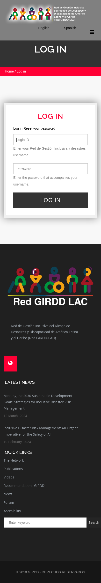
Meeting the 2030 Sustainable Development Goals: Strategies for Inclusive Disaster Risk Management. (38, 402)
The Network (14, 460)
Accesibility (12, 511)
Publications (13, 468)
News (8, 494)
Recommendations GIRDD (24, 485)
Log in (17, 128)
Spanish (70, 28)
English (43, 28)
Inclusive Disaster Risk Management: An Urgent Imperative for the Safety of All (41, 431)
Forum (9, 502)
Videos (9, 477)
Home (9, 71)
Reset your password (39, 128)
